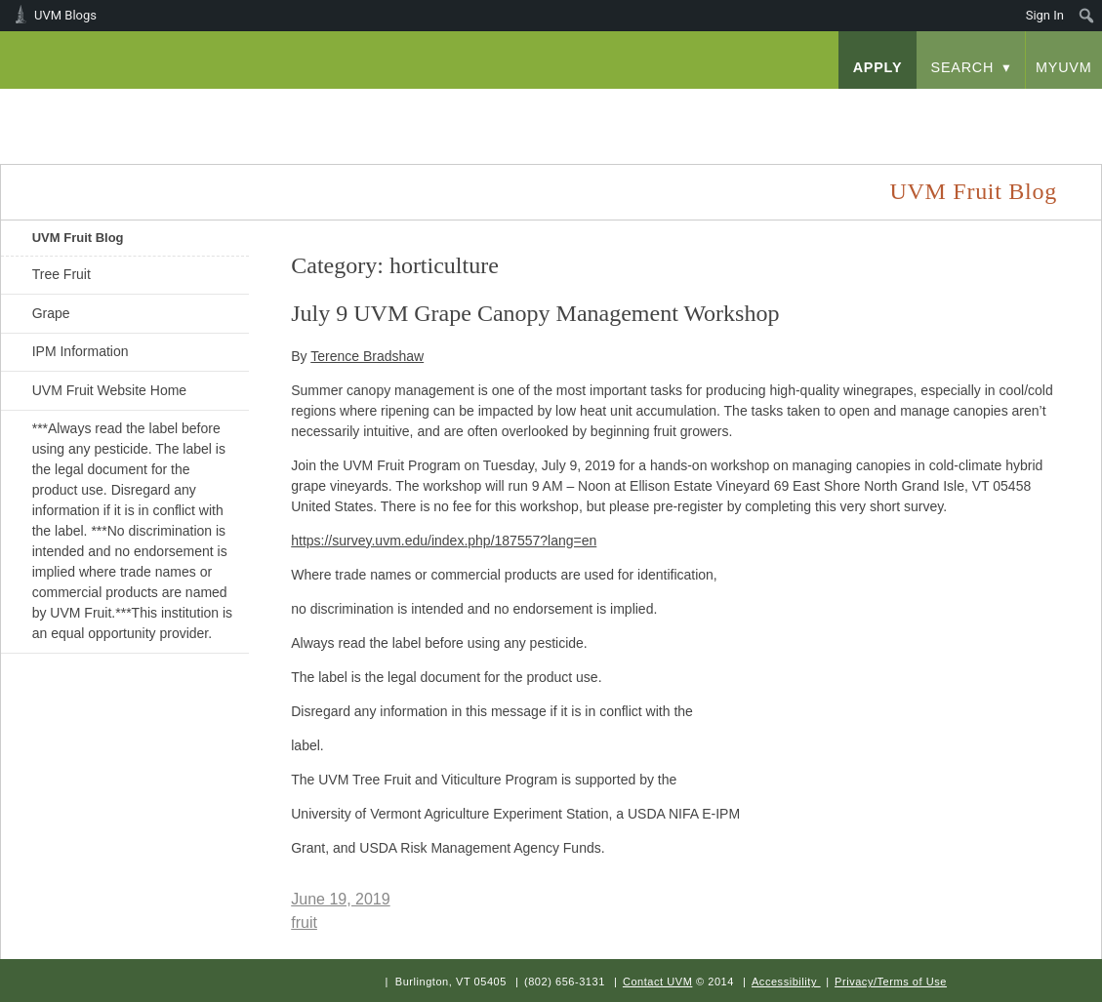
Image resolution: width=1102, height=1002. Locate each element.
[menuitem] (1087, 15)
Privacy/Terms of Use (891, 981)
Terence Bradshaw (367, 356)
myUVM (1064, 67)
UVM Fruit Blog (78, 237)
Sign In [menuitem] (1045, 15)
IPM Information (80, 351)
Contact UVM (657, 981)
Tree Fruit (61, 274)
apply (878, 67)
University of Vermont (196, 107)
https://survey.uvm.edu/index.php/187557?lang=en (443, 540)
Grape (51, 313)
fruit (304, 922)
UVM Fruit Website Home (109, 390)
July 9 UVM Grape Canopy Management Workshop (535, 313)
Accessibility (784, 981)
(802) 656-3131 (564, 981)
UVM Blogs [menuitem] (65, 15)
